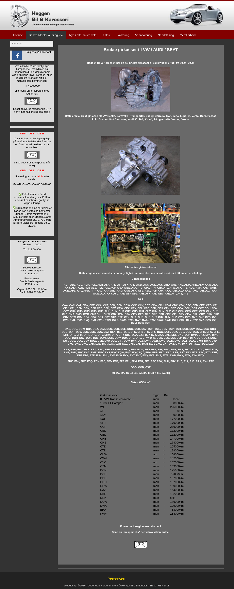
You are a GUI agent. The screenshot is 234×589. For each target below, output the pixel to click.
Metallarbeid (188, 35)
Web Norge (101, 585)
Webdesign (70, 585)
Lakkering (123, 35)
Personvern (117, 579)
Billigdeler (141, 585)
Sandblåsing (166, 35)
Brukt (152, 585)
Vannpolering (143, 35)
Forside (18, 35)
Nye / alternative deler (83, 35)
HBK (160, 585)
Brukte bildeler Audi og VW (46, 35)
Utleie (107, 35)
